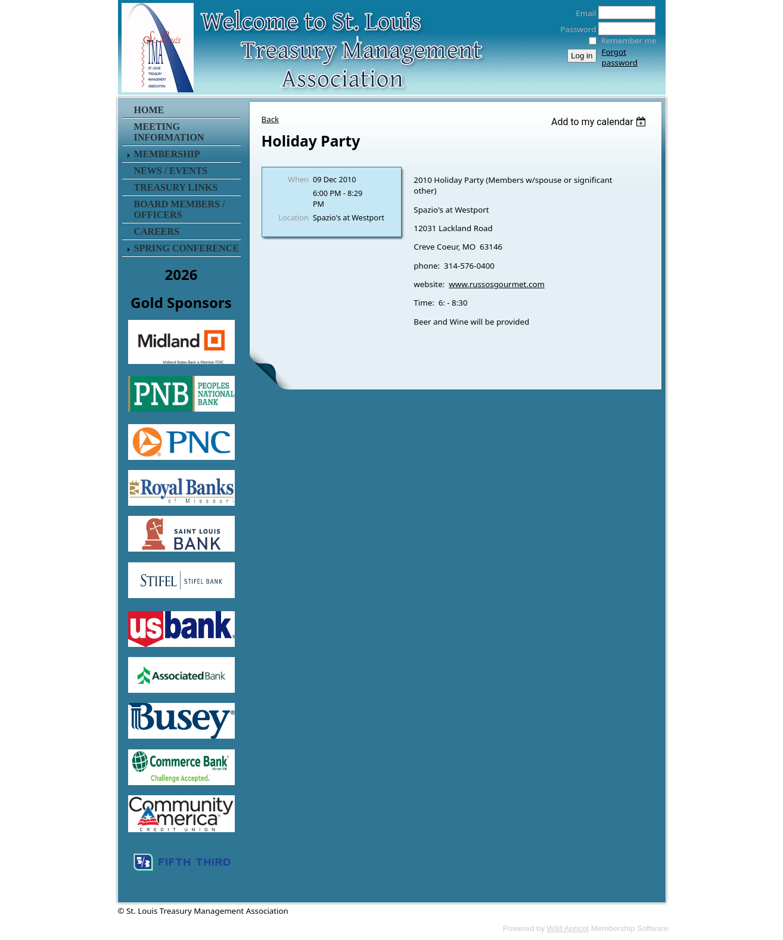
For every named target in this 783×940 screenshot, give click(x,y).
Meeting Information (169, 132)
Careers (156, 231)
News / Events (171, 171)
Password (575, 29)
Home (149, 110)
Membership (167, 154)
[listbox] (600, 121)
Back (270, 119)
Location (293, 217)
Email (582, 13)
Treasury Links (176, 187)
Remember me (629, 40)
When (298, 179)
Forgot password (620, 57)
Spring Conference (186, 248)
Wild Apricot (568, 928)
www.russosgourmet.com (497, 284)
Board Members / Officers (179, 209)
